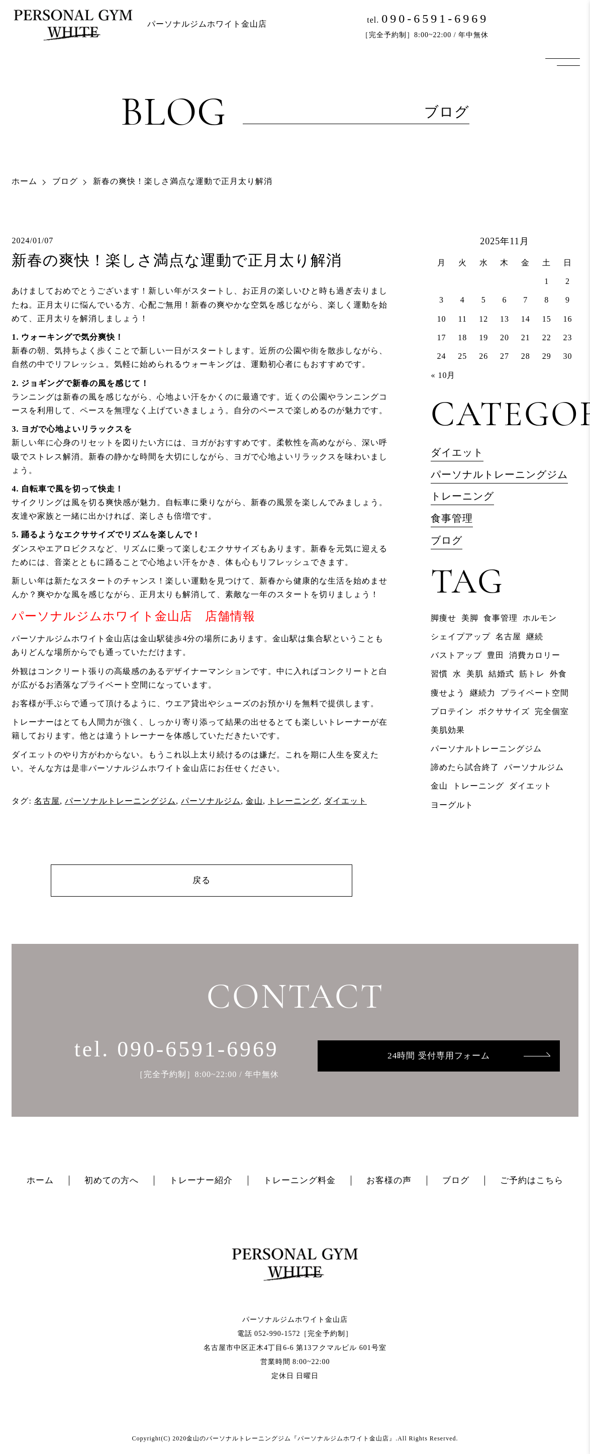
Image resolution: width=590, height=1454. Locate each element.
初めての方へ (111, 1181)
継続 (534, 636)
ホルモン (540, 618)
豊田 (495, 655)
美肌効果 (448, 730)
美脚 (469, 618)
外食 (558, 673)
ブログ (65, 181)
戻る (201, 881)
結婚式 (501, 673)
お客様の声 (389, 1181)
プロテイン (452, 711)
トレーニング (293, 801)
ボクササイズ (504, 711)
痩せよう (448, 693)
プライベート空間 (535, 693)
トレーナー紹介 (201, 1181)
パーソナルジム (211, 801)
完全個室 (552, 711)
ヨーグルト (452, 805)
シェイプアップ (460, 636)
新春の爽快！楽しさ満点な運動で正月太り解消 (177, 260)
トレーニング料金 (299, 1181)
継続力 (483, 693)
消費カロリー (534, 655)
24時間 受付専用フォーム (438, 1056)
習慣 (439, 673)
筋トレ (532, 673)
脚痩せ (443, 618)
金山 (254, 801)
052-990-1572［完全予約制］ (303, 1334)
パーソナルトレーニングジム (120, 801)
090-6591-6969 (434, 18)
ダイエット (345, 801)
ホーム (24, 181)
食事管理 (452, 518)
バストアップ (456, 655)
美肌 (474, 673)
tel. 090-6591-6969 (176, 1049)
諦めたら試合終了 (465, 767)
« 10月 (443, 375)
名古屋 (47, 801)
